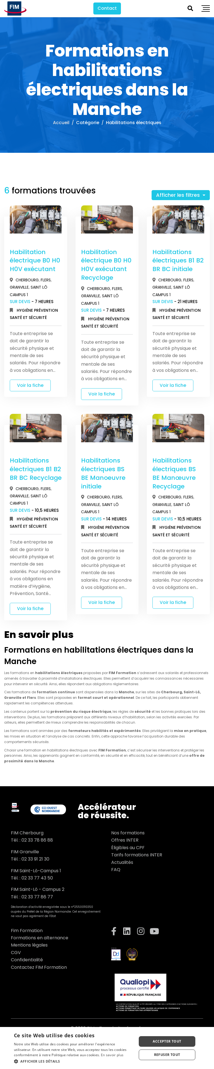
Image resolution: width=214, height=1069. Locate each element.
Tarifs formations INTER (136, 855)
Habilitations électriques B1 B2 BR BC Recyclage (36, 469)
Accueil (61, 122)
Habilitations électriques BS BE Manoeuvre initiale (103, 473)
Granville (19, 287)
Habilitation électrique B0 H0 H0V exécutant (35, 261)
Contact (107, 8)
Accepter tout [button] (167, 1041)
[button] (73, 1061)
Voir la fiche (30, 385)
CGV (16, 952)
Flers (46, 280)
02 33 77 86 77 (37, 897)
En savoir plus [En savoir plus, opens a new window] (112, 1055)
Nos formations (128, 833)
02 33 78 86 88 (37, 840)
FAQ (115, 869)
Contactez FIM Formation (39, 967)
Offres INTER (124, 840)
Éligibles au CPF (128, 847)
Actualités (122, 862)
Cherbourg (27, 280)
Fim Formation (27, 930)
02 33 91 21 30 (35, 859)
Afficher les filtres (178, 194)
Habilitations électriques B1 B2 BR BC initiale (178, 261)
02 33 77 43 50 (37, 878)
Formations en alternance (39, 938)
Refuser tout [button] (167, 1054)
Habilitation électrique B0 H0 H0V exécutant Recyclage (106, 265)
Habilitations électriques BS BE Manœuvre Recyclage (174, 473)
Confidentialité (27, 960)
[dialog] (107, 1048)
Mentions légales (29, 945)
